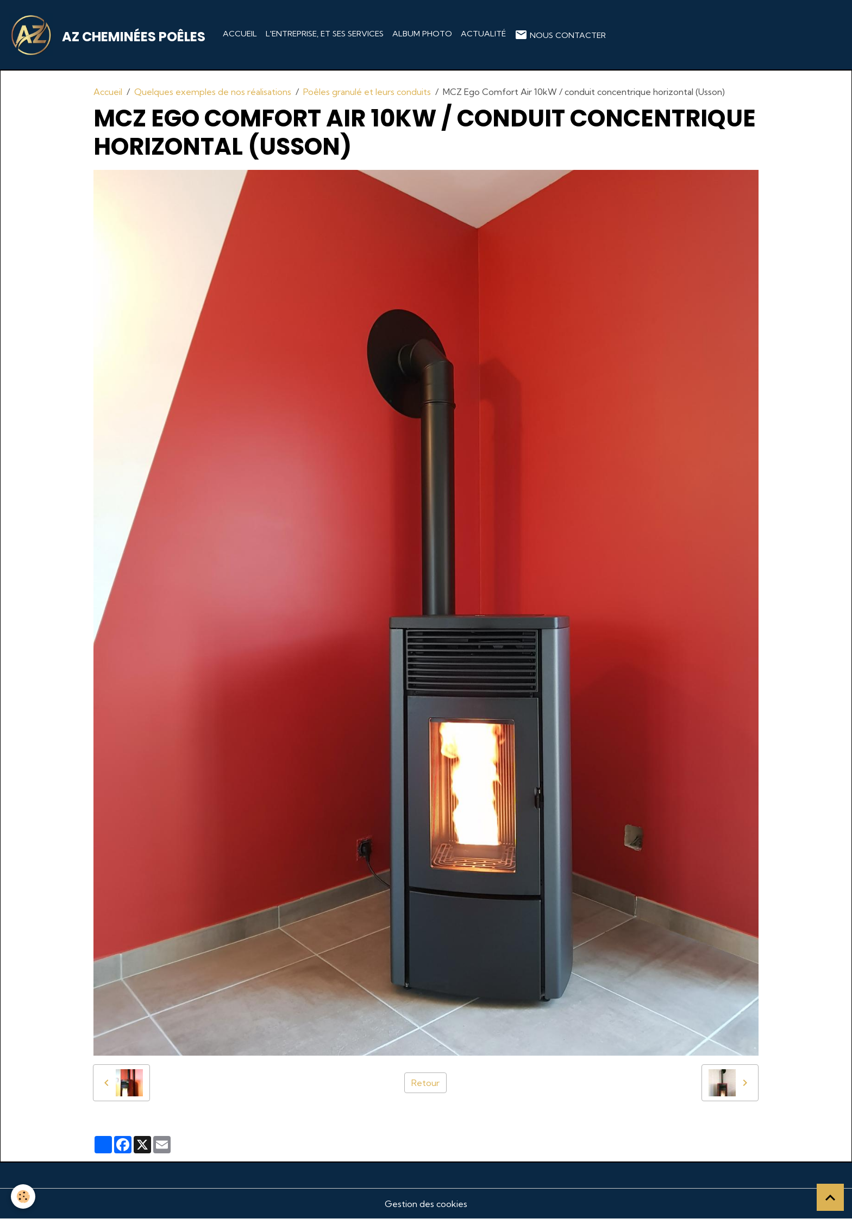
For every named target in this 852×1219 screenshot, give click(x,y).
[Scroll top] (830, 1197)
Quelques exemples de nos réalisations (212, 91)
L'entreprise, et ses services (325, 34)
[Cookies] (23, 1196)
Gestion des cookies (426, 1203)
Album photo (422, 34)
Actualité (483, 34)
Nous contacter (560, 34)
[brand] (109, 34)
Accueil (240, 34)
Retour (425, 1082)
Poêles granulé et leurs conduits (367, 91)
